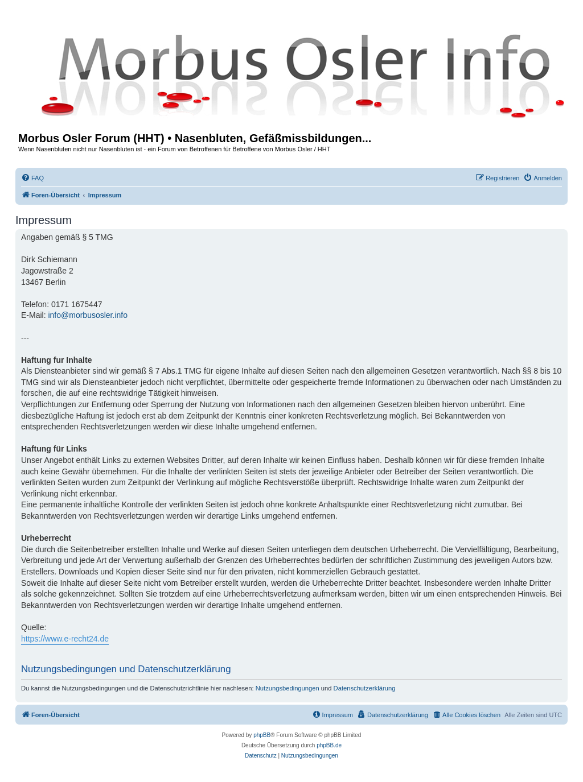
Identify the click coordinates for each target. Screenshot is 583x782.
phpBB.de (329, 745)
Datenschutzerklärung (365, 688)
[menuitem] (32, 178)
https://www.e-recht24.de (65, 638)
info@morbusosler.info (88, 315)
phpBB (261, 735)
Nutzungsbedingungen (287, 688)
